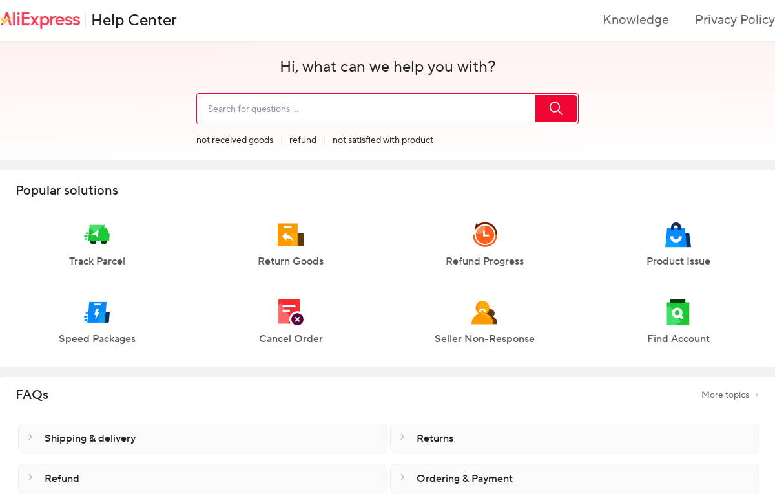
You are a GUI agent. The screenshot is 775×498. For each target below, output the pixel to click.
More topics (730, 395)
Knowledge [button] (636, 20)
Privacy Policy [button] (735, 20)
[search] (365, 108)
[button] (97, 250)
